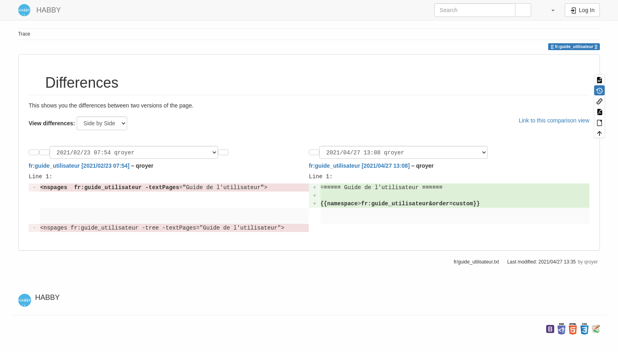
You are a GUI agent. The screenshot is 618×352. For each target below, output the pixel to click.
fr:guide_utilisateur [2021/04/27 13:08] (359, 167)
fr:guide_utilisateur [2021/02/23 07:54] (79, 167)
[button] (549, 10)
